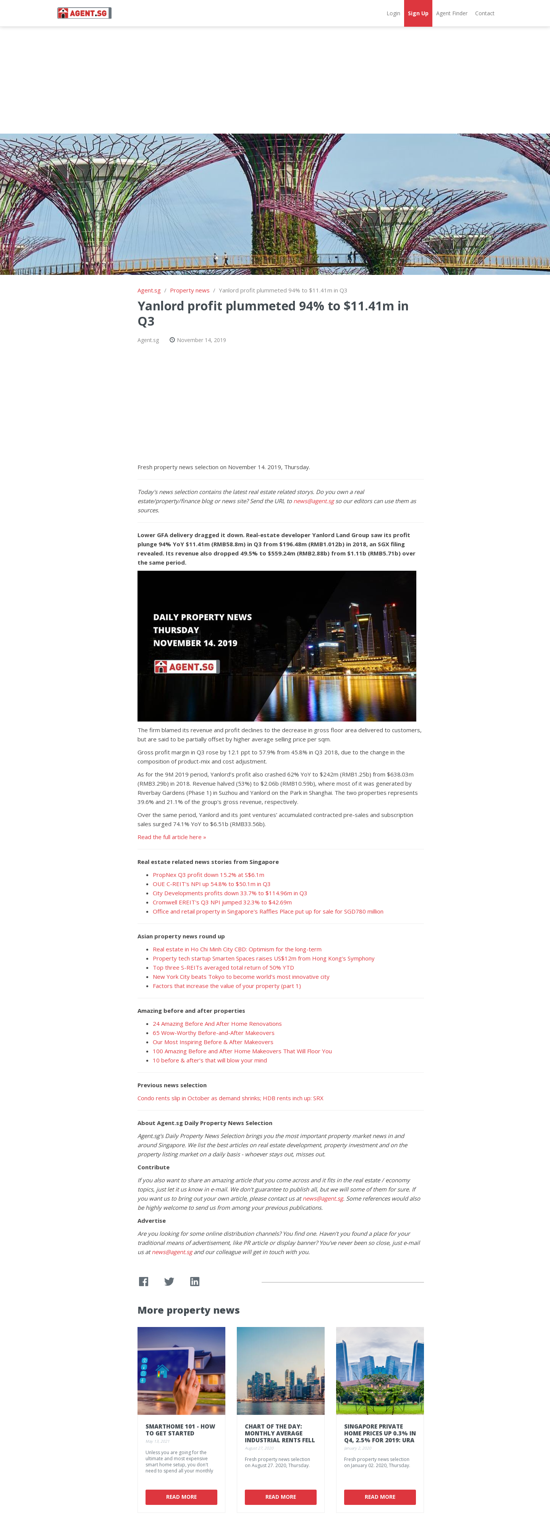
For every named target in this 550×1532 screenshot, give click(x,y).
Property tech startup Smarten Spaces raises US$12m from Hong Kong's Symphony (264, 958)
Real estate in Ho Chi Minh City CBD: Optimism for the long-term (237, 949)
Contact (485, 13)
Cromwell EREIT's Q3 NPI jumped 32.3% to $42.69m (222, 902)
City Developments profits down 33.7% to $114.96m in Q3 (230, 893)
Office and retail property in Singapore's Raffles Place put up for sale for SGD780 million (268, 911)
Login (393, 13)
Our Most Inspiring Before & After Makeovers (213, 1042)
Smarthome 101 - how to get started (180, 1429)
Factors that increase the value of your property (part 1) (227, 986)
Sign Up (418, 13)
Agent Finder (451, 13)
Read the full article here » (172, 837)
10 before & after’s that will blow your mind (210, 1060)
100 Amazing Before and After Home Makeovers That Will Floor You (242, 1051)
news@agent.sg (313, 501)
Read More (181, 1496)
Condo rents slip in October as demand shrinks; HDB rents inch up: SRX (231, 1098)
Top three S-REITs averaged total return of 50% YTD (223, 967)
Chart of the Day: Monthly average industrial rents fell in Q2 (280, 1436)
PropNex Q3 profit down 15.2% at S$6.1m (208, 874)
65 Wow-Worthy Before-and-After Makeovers (214, 1032)
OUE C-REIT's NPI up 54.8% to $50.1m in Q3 (212, 884)
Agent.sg (149, 290)
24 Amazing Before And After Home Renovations (217, 1023)
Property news (190, 290)
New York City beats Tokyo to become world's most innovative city (241, 976)
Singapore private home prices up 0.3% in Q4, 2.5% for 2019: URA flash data (380, 1436)
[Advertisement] (275, 80)
